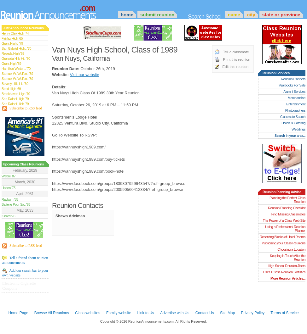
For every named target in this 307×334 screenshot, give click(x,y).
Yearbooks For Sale (292, 85)
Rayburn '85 (10, 199)
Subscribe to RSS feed (22, 108)
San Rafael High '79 (15, 99)
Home (127, 14)
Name (234, 14)
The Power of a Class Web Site (284, 220)
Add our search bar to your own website (25, 272)
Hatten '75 (8, 188)
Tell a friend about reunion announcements (25, 260)
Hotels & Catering (293, 123)
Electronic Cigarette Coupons (19, 286)
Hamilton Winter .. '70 (16, 68)
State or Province (281, 14)
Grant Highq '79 (12, 43)
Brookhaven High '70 (16, 94)
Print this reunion (236, 59)
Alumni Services (294, 91)
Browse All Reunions (51, 313)
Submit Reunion (157, 14)
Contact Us (204, 313)
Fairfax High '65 (12, 38)
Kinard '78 (8, 216)
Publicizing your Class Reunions (283, 243)
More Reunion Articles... (287, 278)
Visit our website (84, 74)
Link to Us (145, 313)
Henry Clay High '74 (15, 33)
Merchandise (296, 98)
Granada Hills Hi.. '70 (16, 58)
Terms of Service (284, 313)
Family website (118, 313)
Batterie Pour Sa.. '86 (16, 204)
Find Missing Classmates (288, 214)
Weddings (298, 129)
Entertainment (295, 104)
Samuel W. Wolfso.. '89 (17, 73)
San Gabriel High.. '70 (16, 48)
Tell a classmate (236, 52)
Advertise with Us (174, 313)
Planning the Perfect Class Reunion (287, 199)
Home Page (18, 313)
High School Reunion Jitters (286, 266)
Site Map (227, 313)
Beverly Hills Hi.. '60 (15, 84)
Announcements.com (56, 11)
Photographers (295, 110)
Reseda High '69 (13, 53)
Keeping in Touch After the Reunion (287, 257)
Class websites (87, 313)
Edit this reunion (236, 67)
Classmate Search (292, 117)
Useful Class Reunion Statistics (284, 272)
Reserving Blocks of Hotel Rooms (282, 237)
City (251, 14)
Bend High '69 (11, 89)
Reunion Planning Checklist (286, 208)
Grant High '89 (11, 63)
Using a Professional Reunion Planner (285, 228)
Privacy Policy (253, 313)
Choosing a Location (291, 249)
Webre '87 (8, 176)
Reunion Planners (293, 79)
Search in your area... (290, 135)
